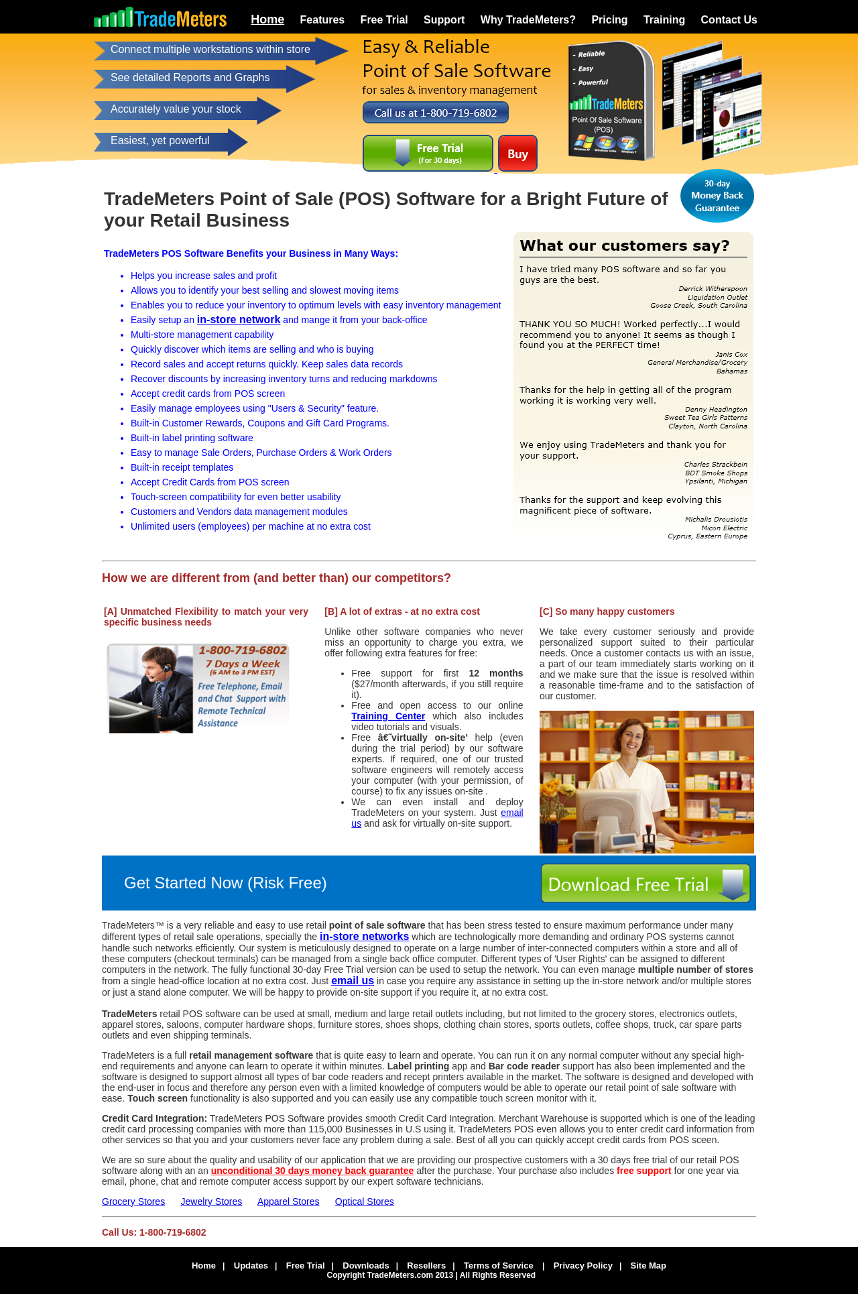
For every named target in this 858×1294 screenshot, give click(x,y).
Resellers (426, 1265)
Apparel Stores (288, 1201)
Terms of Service (499, 1265)
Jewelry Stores (211, 1201)
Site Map (648, 1265)
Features (322, 19)
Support (444, 19)
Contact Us (729, 19)
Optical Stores (364, 1201)
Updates (251, 1265)
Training (664, 19)
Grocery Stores (133, 1201)
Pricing (609, 19)
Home (267, 19)
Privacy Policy (583, 1265)
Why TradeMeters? (528, 19)
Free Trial (384, 19)
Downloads (366, 1265)
